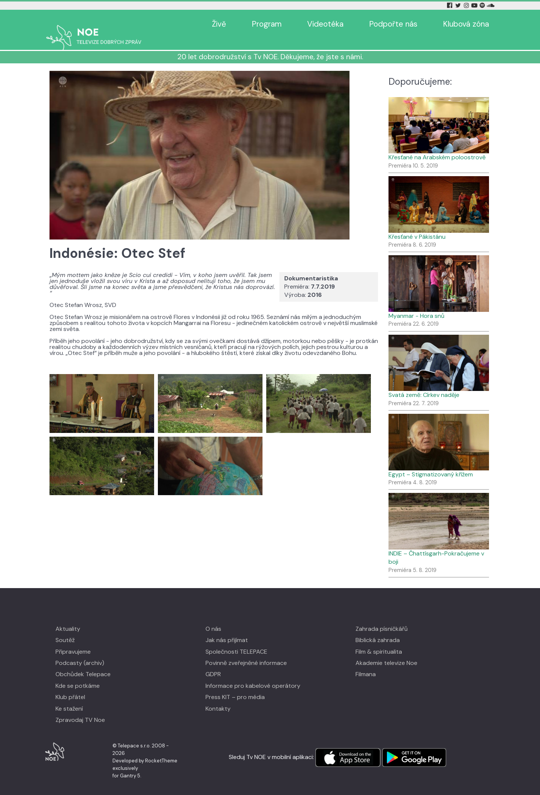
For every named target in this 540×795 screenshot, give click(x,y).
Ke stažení (69, 698)
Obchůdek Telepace (83, 663)
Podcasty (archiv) (80, 652)
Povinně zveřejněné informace (246, 652)
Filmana (366, 663)
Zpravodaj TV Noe (80, 709)
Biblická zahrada (378, 629)
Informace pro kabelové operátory (253, 675)
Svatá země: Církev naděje (423, 384)
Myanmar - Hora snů (416, 305)
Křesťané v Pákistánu (417, 226)
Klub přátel (70, 686)
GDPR (213, 663)
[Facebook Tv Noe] (450, 5)
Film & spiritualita (379, 641)
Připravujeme (73, 641)
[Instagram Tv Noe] (467, 5)
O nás (213, 618)
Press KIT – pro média (235, 686)
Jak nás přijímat (227, 629)
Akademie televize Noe (386, 652)
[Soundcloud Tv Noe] (490, 5)
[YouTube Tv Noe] (475, 5)
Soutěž (65, 629)
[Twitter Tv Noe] (459, 5)
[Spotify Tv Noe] (483, 5)
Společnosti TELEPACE (236, 641)
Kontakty (218, 698)
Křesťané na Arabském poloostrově (437, 146)
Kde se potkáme (78, 675)
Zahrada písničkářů (382, 618)
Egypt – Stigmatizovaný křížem (430, 463)
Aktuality (68, 618)
